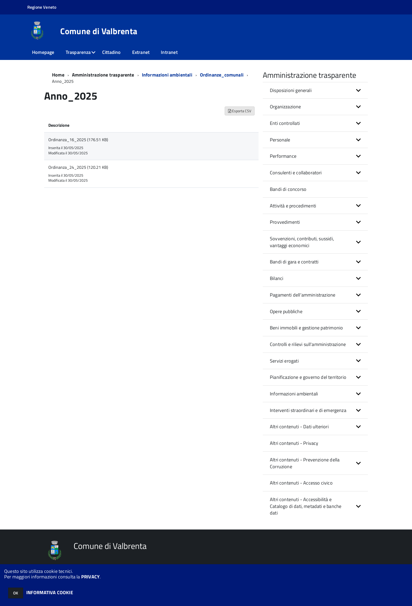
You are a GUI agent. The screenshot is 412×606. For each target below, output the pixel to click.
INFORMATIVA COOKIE (49, 592)
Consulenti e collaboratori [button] (296, 172)
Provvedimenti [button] (285, 222)
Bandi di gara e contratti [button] (294, 261)
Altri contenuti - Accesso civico (301, 482)
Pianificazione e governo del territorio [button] (308, 377)
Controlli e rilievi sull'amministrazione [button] (308, 344)
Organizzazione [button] (285, 106)
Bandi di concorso (288, 189)
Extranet (141, 52)
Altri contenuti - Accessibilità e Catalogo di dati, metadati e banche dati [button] (305, 506)
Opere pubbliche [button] (286, 311)
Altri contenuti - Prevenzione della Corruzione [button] (304, 463)
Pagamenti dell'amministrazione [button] (302, 294)
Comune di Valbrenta (98, 31)
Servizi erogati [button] (284, 360)
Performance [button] (283, 156)
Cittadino (111, 52)
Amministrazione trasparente (103, 74)
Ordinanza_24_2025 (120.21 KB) (78, 167)
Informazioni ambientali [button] (294, 393)
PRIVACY (90, 576)
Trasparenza (78, 52)
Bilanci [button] (276, 278)
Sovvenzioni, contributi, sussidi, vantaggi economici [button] (302, 242)
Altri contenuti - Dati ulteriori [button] (299, 426)
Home (58, 74)
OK (15, 593)
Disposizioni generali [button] (291, 90)
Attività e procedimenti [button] (293, 205)
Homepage (43, 52)
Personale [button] (280, 139)
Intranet (169, 52)
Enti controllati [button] (285, 123)
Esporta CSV (239, 111)
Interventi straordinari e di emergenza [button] (308, 410)
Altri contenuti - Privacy (294, 443)
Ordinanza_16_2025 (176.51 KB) (78, 139)
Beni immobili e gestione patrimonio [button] (306, 327)
